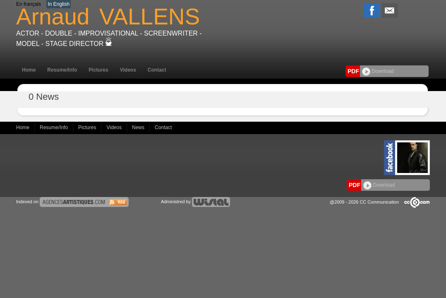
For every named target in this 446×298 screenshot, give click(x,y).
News (139, 127)
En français (28, 4)
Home (29, 70)
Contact (157, 70)
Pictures (98, 70)
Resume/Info (62, 70)
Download (378, 71)
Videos (128, 70)
